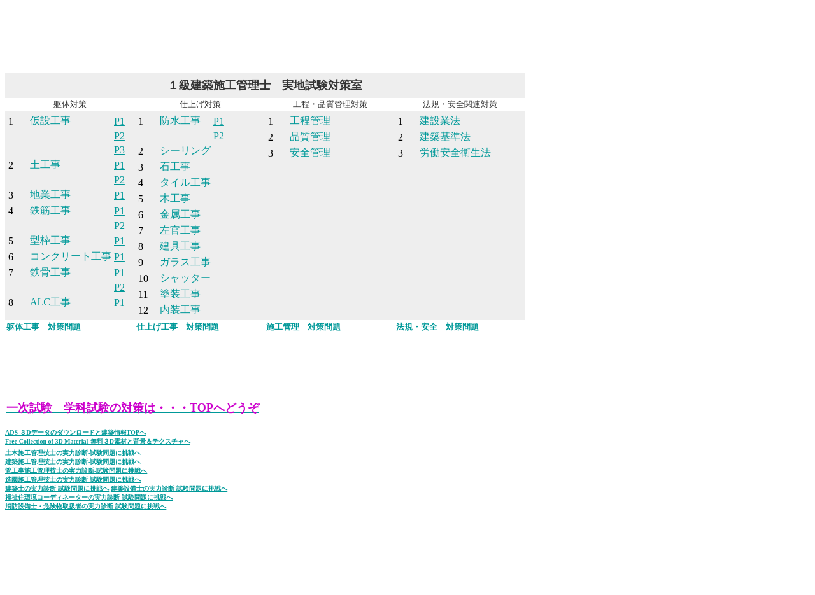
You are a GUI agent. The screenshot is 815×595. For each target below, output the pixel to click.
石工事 (175, 166)
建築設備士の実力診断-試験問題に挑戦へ (169, 488)
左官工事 (180, 230)
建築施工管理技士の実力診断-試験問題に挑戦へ (73, 461)
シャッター (185, 277)
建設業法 (440, 120)
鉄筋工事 (50, 210)
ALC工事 (50, 302)
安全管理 (310, 152)
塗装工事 (180, 293)
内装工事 (180, 309)
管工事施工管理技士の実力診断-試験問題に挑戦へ (76, 470)
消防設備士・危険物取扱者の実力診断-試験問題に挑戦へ (85, 506)
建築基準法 (445, 136)
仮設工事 (50, 120)
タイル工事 (185, 182)
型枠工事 (50, 240)
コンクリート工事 (70, 256)
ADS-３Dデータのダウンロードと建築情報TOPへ (75, 432)
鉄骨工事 (50, 272)
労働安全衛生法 (455, 152)
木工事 (175, 198)
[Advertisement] (237, 33)
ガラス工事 (185, 261)
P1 (119, 121)
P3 (119, 149)
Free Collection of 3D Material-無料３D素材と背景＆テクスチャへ (97, 441)
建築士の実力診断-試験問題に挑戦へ (57, 488)
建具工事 (180, 246)
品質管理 (310, 136)
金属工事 (180, 214)
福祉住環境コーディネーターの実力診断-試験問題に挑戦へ (89, 497)
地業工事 (50, 194)
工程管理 (310, 120)
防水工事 (180, 120)
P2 (119, 135)
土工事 (45, 164)
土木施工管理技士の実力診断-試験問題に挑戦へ (73, 452)
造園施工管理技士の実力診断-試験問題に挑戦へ (73, 479)
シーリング (185, 150)
